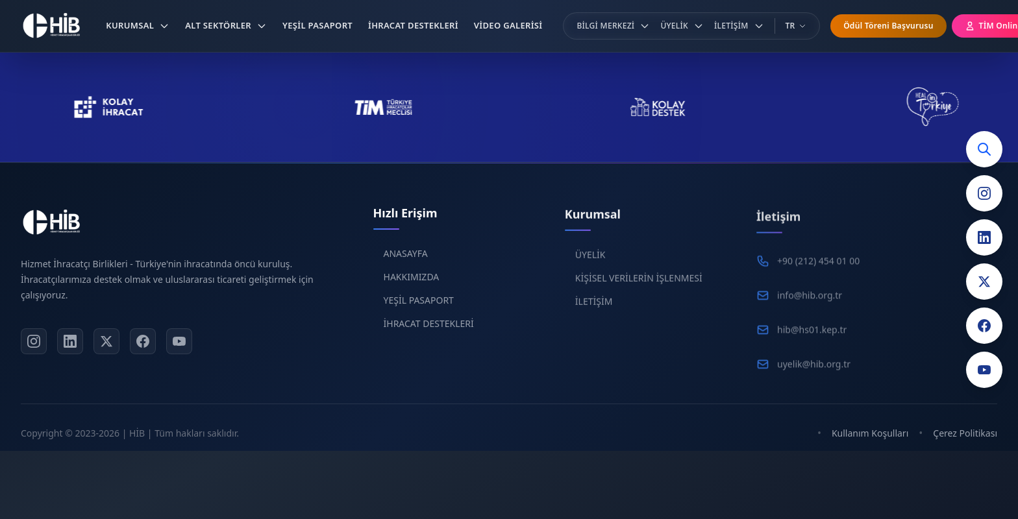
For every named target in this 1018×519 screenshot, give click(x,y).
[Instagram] (984, 193)
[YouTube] (984, 370)
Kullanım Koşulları (870, 433)
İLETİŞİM (594, 309)
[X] (106, 344)
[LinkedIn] (984, 237)
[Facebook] (984, 326)
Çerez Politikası (965, 433)
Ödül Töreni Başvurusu (888, 25)
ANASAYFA (406, 259)
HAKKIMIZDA (412, 282)
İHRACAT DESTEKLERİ (429, 329)
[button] (137, 25)
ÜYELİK (590, 262)
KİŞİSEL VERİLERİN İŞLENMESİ (638, 286)
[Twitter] (984, 281)
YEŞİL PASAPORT (419, 306)
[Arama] (984, 149)
